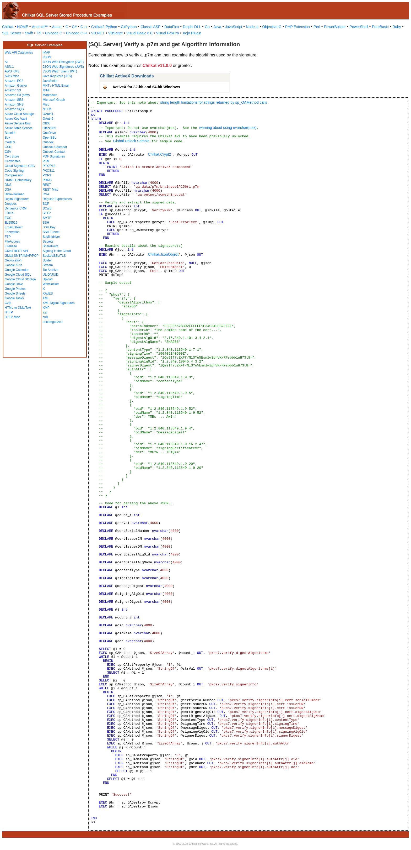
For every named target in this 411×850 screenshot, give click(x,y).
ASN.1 (9, 67)
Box (7, 137)
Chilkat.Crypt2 (159, 154)
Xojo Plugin (192, 33)
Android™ (40, 27)
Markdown (50, 95)
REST (47, 185)
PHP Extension (297, 27)
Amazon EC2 (14, 81)
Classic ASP (150, 27)
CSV (8, 152)
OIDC (47, 123)
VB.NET (98, 33)
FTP (8, 237)
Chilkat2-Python (104, 27)
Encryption (12, 232)
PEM (46, 161)
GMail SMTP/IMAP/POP (22, 256)
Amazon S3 (13, 90)
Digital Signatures (17, 199)
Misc (46, 104)
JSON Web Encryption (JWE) (63, 62)
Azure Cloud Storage (19, 114)
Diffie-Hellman (14, 194)
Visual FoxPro (167, 33)
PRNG (47, 180)
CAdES (10, 142)
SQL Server (11, 33)
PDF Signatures (54, 156)
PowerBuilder (335, 27)
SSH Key (49, 227)
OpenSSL (49, 137)
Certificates (12, 161)
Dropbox (11, 204)
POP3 (47, 175)
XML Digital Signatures (59, 303)
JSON (47, 57)
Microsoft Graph (54, 100)
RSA (46, 194)
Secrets (48, 241)
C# (74, 27)
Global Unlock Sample (131, 141)
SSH (46, 222)
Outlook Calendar (55, 147)
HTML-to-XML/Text (18, 307)
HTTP (9, 312)
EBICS (9, 213)
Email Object (14, 227)
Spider (47, 260)
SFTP (47, 213)
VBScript (115, 33)
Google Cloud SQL (18, 274)
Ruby (396, 27)
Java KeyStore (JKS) (57, 76)
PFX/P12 (49, 166)
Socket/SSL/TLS (54, 256)
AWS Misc (12, 76)
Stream (48, 265)
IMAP (46, 52)
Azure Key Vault (16, 118)
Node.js (252, 27)
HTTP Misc (12, 317)
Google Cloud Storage (20, 279)
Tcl (39, 33)
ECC (8, 218)
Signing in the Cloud (57, 251)
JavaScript (233, 27)
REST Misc (50, 189)
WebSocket (51, 284)
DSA (8, 189)
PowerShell (359, 27)
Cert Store (12, 156)
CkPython (129, 27)
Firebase (11, 246)
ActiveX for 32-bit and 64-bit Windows (146, 87)
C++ (83, 27)
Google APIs (13, 265)
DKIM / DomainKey (18, 180)
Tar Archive (50, 270)
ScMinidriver (51, 237)
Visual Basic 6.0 (139, 33)
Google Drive (14, 284)
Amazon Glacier (16, 85)
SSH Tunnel (51, 232)
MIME (47, 90)
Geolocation (13, 260)
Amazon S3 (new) (17, 95)
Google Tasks (14, 298)
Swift (29, 33)
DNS (8, 185)
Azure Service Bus (18, 123)
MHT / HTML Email (56, 85)
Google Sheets (15, 293)
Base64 (10, 133)
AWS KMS (12, 71)
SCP (46, 204)
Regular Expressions (57, 199)
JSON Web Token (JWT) (60, 71)
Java (217, 27)
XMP (46, 307)
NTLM (47, 109)
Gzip (8, 303)
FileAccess (12, 241)
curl (45, 317)
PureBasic (380, 27)
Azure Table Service (19, 128)
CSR (8, 147)
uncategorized (52, 322)
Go (207, 27)
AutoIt (57, 27)
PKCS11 (49, 170)
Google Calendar (17, 270)
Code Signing (14, 170)
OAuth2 (48, 118)
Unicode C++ (76, 33)
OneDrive (49, 133)
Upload (48, 279)
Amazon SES (14, 100)
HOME (22, 27)
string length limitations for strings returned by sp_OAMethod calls (213, 102)
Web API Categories (19, 52)
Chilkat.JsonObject (163, 254)
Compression (14, 175)
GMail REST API (16, 251)
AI (6, 62)
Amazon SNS (14, 104)
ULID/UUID (50, 274)
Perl (316, 27)
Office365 (49, 128)
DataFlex (171, 27)
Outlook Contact (54, 152)
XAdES (48, 293)
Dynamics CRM (15, 208)
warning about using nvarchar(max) (227, 127)
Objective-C (271, 27)
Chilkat (7, 27)
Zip (45, 312)
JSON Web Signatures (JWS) (63, 67)
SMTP (47, 218)
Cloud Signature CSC (20, 166)
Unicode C (53, 33)
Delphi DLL (192, 27)
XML (46, 298)
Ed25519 (11, 222)
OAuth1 (48, 114)
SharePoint (50, 246)
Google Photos (15, 289)
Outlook (48, 142)
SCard (47, 208)
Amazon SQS (14, 109)
